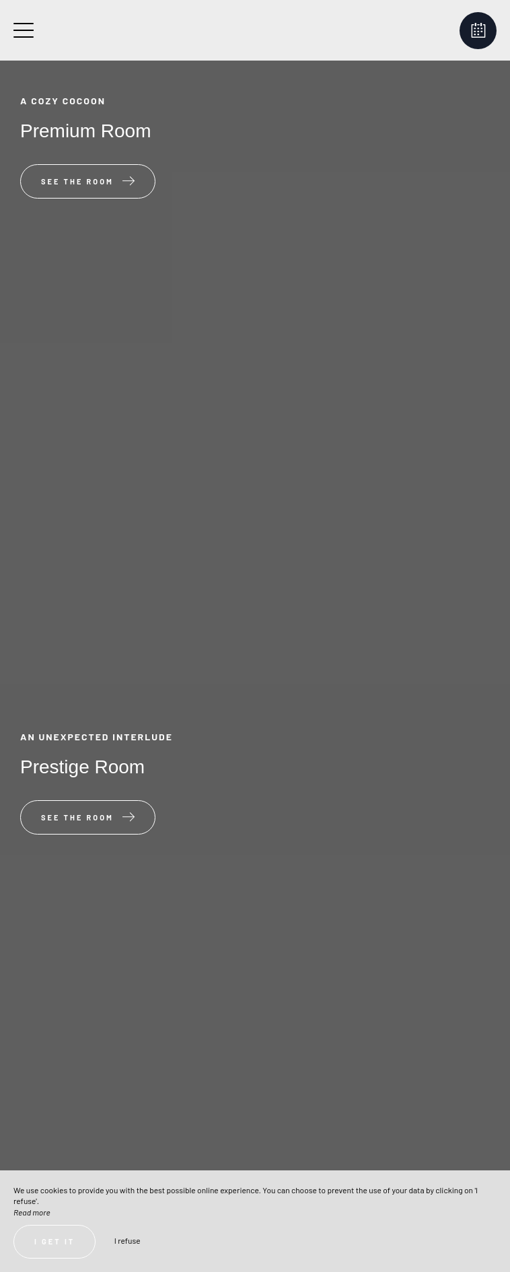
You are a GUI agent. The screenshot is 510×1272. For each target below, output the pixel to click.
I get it (54, 1241)
